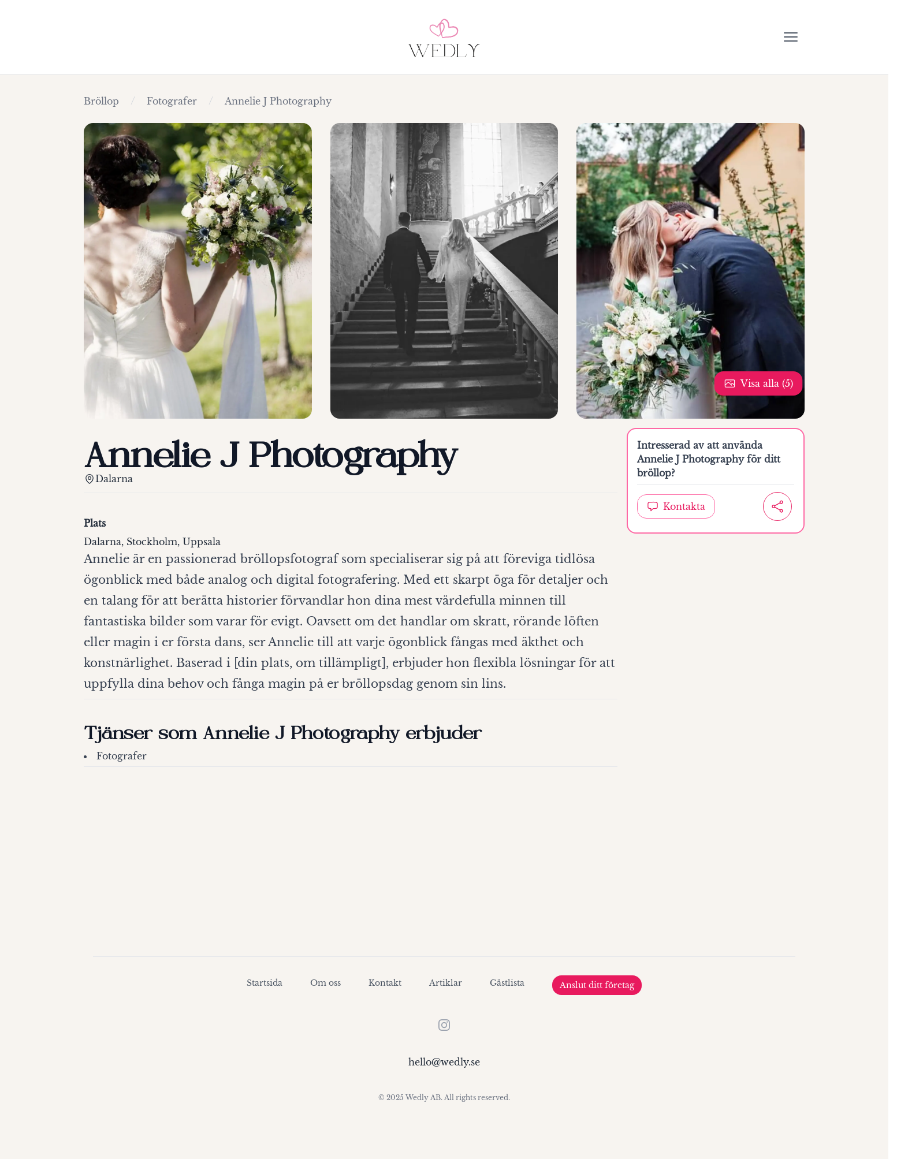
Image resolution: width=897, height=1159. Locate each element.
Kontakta (676, 506)
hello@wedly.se (444, 1062)
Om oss (325, 983)
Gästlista (507, 983)
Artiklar (445, 983)
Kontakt (385, 983)
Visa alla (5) (758, 383)
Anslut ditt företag (597, 985)
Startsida (264, 983)
